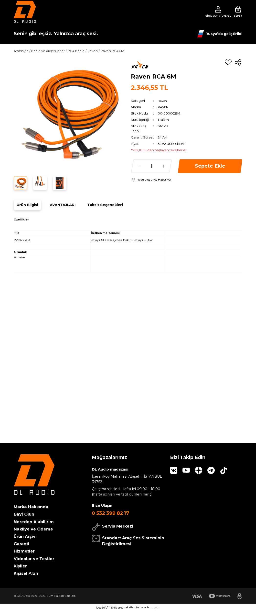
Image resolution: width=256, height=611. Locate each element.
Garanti (21, 543)
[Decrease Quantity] (139, 166)
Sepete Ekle (210, 166)
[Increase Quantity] (164, 166)
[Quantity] (151, 166)
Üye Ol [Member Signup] (226, 15)
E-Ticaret (117, 607)
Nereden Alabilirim (34, 521)
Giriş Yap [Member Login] (211, 15)
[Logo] (25, 11)
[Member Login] (218, 9)
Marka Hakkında (31, 506)
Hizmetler (24, 551)
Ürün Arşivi (25, 536)
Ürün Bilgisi (27, 205)
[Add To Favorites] (228, 62)
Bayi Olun (24, 514)
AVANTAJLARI (62, 205)
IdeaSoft (102, 607)
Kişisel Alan (26, 573)
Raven (163, 101)
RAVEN (163, 107)
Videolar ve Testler (34, 558)
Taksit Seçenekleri (105, 205)
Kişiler (20, 566)
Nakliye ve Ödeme (33, 529)
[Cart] (238, 12)
